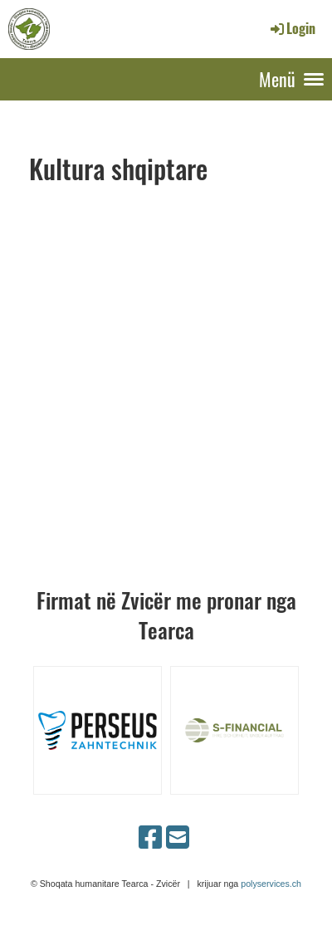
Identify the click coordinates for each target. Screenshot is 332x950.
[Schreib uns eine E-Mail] (177, 838)
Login (291, 28)
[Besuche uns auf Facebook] (150, 838)
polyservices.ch (271, 884)
